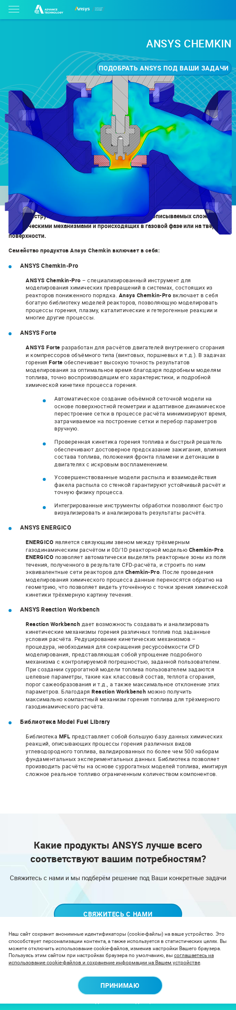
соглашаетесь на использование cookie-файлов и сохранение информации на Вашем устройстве (111, 959)
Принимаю (120, 985)
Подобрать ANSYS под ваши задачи (164, 68)
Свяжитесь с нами (117, 914)
